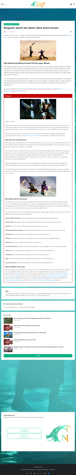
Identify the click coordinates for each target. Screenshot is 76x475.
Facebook (9, 91)
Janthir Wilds (15, 24)
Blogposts (7, 24)
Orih (6, 31)
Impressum (33, 469)
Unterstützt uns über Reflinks (24, 430)
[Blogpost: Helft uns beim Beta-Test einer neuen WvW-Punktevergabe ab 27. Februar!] (8, 349)
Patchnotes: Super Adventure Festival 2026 (26, 325)
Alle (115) (38, 355)
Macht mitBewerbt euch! (24, 436)
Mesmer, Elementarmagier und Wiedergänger (41, 280)
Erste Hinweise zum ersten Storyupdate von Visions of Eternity (32, 318)
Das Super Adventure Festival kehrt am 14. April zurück (30, 332)
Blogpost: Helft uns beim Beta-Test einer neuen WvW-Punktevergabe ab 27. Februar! (39, 347)
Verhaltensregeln (25, 469)
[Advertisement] (38, 15)
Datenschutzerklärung (42, 469)
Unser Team (52, 469)
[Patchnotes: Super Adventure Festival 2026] (8, 328)
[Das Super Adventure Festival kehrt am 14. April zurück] (8, 335)
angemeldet (12, 307)
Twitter (19, 91)
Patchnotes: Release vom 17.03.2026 (25, 340)
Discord (60, 89)
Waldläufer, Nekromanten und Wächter (53, 276)
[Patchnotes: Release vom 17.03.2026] (8, 342)
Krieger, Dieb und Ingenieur (13, 280)
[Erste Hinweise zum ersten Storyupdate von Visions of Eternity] (8, 321)
